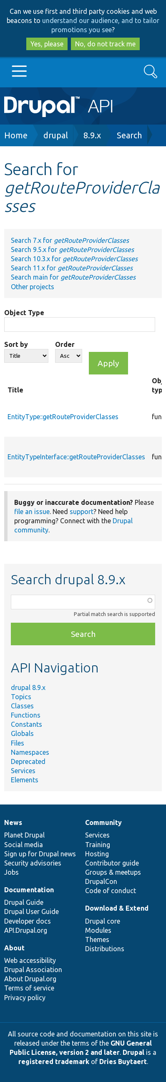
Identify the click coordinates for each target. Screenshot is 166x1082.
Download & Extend (116, 908)
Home (16, 135)
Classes (22, 706)
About (14, 948)
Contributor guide (112, 863)
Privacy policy (24, 997)
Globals (22, 733)
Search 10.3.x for (74, 258)
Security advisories (32, 863)
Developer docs (27, 921)
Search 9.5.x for (72, 249)
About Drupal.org (30, 979)
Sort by (16, 344)
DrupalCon (101, 881)
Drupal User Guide (31, 911)
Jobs (11, 872)
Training (97, 844)
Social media (23, 844)
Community (103, 822)
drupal (55, 135)
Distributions (104, 948)
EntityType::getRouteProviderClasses (63, 416)
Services (23, 770)
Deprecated (28, 761)
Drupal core (102, 921)
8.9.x (92, 135)
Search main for (73, 277)
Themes (97, 939)
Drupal (133, 1052)
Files (17, 743)
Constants (26, 724)
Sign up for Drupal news (40, 854)
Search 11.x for (72, 268)
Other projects (32, 286)
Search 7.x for (70, 240)
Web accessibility (30, 960)
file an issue (32, 511)
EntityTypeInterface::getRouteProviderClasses (76, 457)
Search (129, 135)
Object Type (24, 312)
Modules (98, 930)
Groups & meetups (113, 872)
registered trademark (53, 1061)
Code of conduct (110, 890)
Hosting (97, 854)
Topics (21, 696)
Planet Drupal (24, 835)
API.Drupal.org (25, 930)
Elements (24, 780)
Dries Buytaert (123, 1061)
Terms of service (29, 988)
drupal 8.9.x (28, 687)
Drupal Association (33, 969)
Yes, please (46, 44)
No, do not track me (105, 44)
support (81, 511)
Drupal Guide (23, 902)
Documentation (29, 890)
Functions (25, 715)
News (13, 822)
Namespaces (30, 752)
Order (65, 344)
